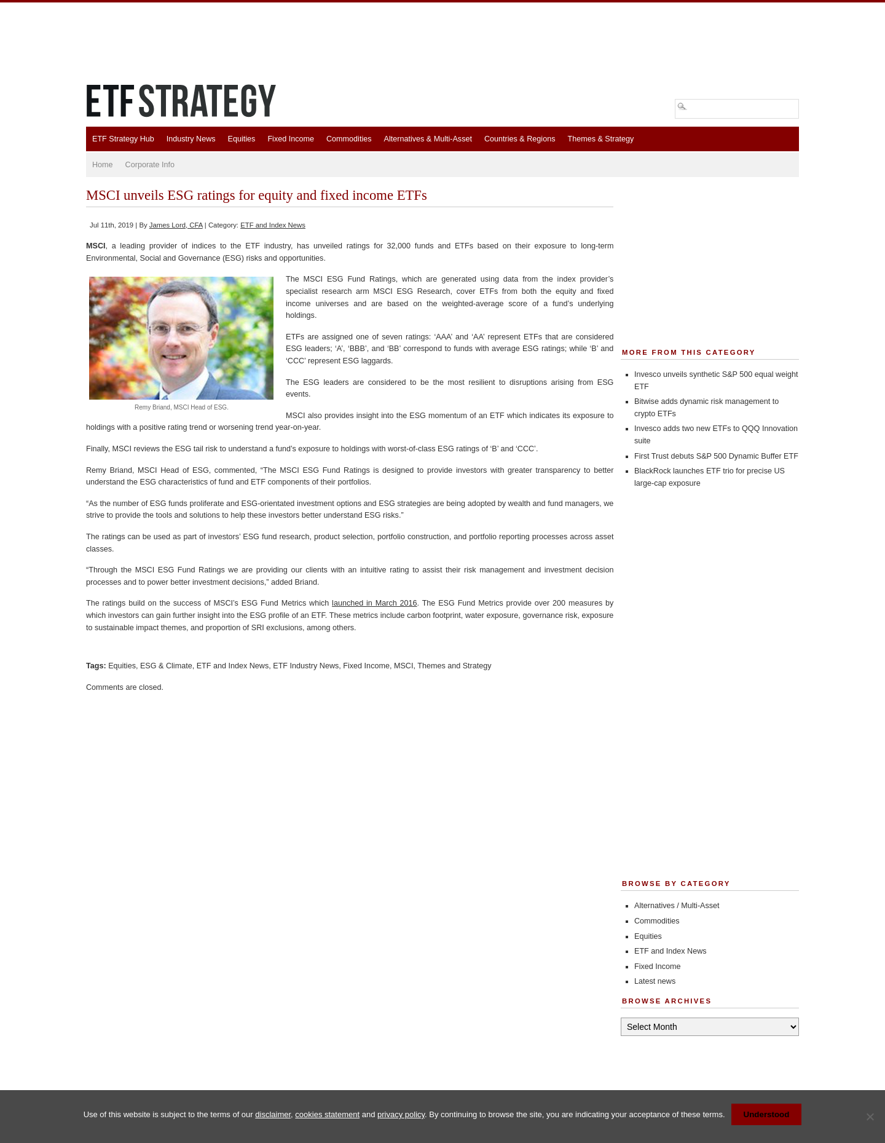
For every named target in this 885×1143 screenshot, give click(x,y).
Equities (242, 139)
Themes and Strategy (454, 666)
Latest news (654, 981)
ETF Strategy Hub (123, 139)
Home (102, 164)
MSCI (403, 666)
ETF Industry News (306, 666)
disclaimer (273, 1114)
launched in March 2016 (374, 603)
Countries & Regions (520, 139)
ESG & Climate (166, 666)
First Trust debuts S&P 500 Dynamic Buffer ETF (716, 456)
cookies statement (327, 1114)
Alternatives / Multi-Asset (677, 905)
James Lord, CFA (176, 225)
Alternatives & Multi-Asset (427, 139)
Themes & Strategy (600, 139)
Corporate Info (150, 164)
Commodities (348, 139)
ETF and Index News (272, 225)
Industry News (191, 139)
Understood (767, 1114)
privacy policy (401, 1114)
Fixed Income (290, 139)
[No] (869, 1116)
